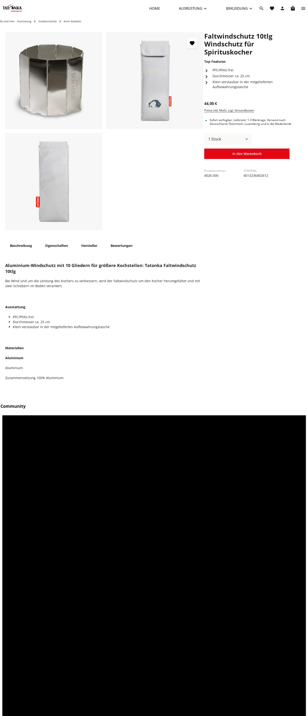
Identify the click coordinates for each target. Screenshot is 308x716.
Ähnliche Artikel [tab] (50, 508)
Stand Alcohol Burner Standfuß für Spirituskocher (186, 602)
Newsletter (126, 700)
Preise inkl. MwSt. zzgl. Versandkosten (229, 115)
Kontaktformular (97, 711)
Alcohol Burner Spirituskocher (111, 599)
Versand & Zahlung (133, 684)
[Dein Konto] (282, 10)
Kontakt (124, 669)
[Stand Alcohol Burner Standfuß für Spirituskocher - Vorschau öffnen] (212, 547)
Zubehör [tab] (17, 508)
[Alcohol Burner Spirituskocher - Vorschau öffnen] (137, 547)
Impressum (189, 669)
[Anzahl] (228, 144)
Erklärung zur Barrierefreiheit (203, 700)
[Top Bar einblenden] (303, 10)
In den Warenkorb (247, 158)
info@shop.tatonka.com (260, 680)
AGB (183, 692)
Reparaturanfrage (132, 662)
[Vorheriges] (10, 571)
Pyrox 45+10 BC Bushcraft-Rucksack (33, 602)
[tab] (21, 250)
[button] (39, 456)
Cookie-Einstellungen (196, 662)
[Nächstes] (298, 571)
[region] (104, 136)
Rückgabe (125, 692)
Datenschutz (189, 677)
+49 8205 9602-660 (76, 675)
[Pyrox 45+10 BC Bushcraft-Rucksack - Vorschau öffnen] (63, 547)
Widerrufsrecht (192, 684)
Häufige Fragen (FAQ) (134, 677)
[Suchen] (261, 10)
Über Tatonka (128, 707)
